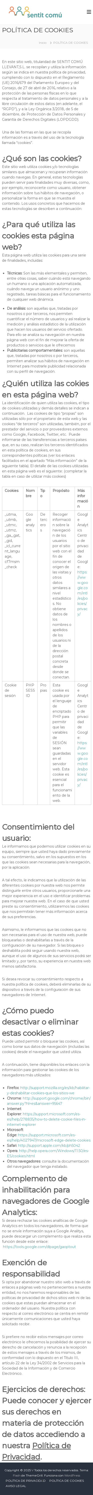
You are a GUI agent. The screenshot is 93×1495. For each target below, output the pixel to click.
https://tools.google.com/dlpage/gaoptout (39, 1247)
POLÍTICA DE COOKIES (66, 1481)
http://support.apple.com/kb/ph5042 (49, 1145)
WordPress (72, 1475)
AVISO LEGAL (16, 1486)
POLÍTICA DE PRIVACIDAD (26, 1481)
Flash (16, 1475)
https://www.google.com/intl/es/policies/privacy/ (82, 593)
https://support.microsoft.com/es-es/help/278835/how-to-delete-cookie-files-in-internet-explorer (46, 1119)
